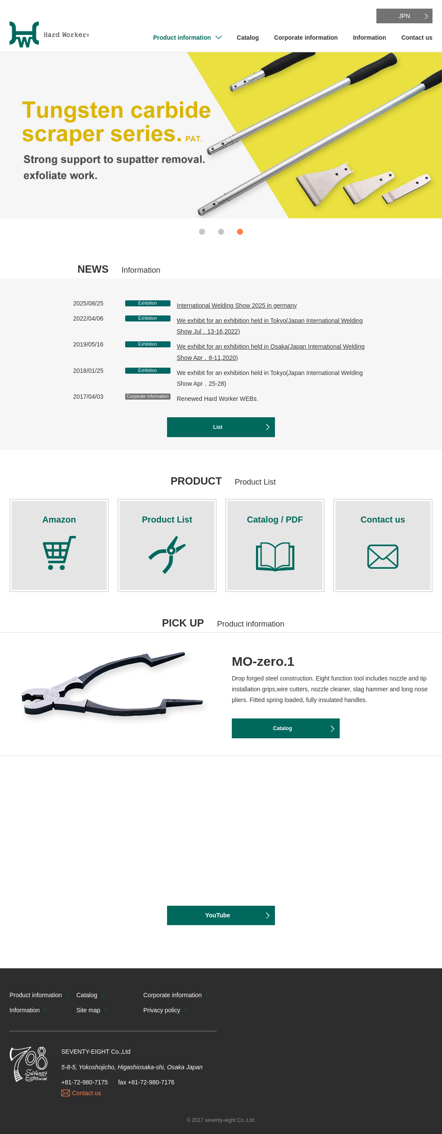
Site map (88, 1010)
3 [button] (240, 232)
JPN (404, 16)
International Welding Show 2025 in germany (237, 305)
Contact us (417, 37)
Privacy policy (161, 1010)
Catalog (248, 37)
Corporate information (306, 37)
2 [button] (221, 232)
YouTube (217, 915)
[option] (221, 135)
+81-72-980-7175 (84, 1082)
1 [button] (202, 232)
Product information (182, 37)
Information (369, 37)
